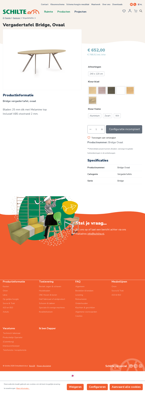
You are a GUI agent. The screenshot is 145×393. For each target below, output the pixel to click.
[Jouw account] (129, 12)
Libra (5, 295)
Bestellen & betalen (84, 290)
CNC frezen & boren (48, 295)
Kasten (6, 286)
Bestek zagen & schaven (50, 286)
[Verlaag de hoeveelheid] (90, 129)
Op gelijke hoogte (11, 299)
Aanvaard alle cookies (126, 387)
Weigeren (75, 387)
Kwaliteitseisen (46, 311)
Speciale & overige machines (52, 307)
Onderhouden (81, 303)
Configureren (97, 387)
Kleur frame (94, 109)
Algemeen (80, 286)
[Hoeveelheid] (96, 129)
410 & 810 (116, 295)
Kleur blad (93, 81)
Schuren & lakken (47, 303)
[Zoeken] (141, 11)
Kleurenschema (57, 4)
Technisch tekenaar (11, 333)
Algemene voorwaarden (86, 311)
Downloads (117, 4)
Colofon (78, 316)
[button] (115, 67)
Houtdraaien (44, 290)
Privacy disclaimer (44, 366)
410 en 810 (8, 307)
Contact (44, 4)
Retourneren (81, 299)
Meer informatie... (23, 388)
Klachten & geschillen (85, 307)
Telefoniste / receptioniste (14, 350)
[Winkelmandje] (134, 11)
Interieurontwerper (11, 346)
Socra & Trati (9, 303)
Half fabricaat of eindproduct (52, 299)
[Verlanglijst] (123, 11)
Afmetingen (94, 67)
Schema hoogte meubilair (77, 4)
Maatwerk (95, 4)
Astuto (6, 311)
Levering (79, 295)
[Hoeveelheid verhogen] (102, 129)
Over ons (106, 4)
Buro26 (32, 366)
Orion (5, 290)
